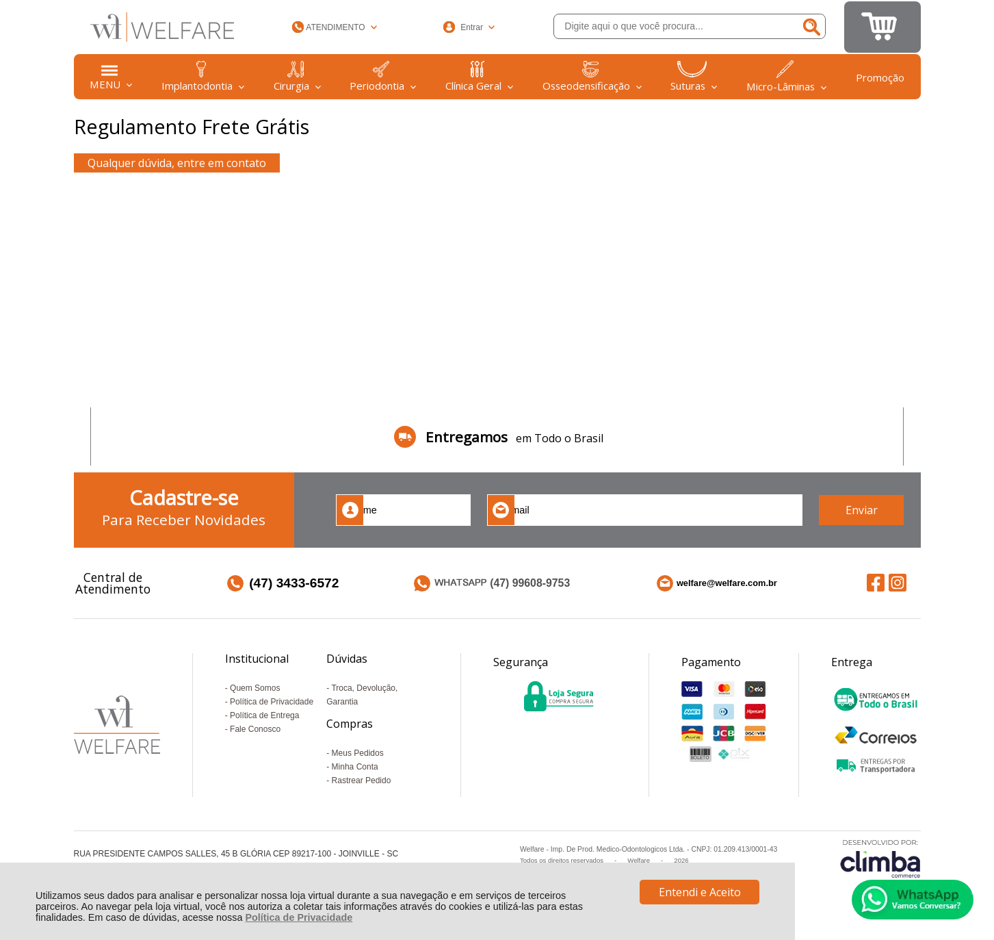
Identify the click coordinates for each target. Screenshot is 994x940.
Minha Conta (355, 767)
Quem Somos (255, 688)
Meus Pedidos (358, 753)
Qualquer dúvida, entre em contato (177, 162)
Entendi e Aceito (700, 892)
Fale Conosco (255, 729)
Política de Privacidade (298, 917)
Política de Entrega (264, 715)
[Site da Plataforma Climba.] (880, 858)
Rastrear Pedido (361, 780)
